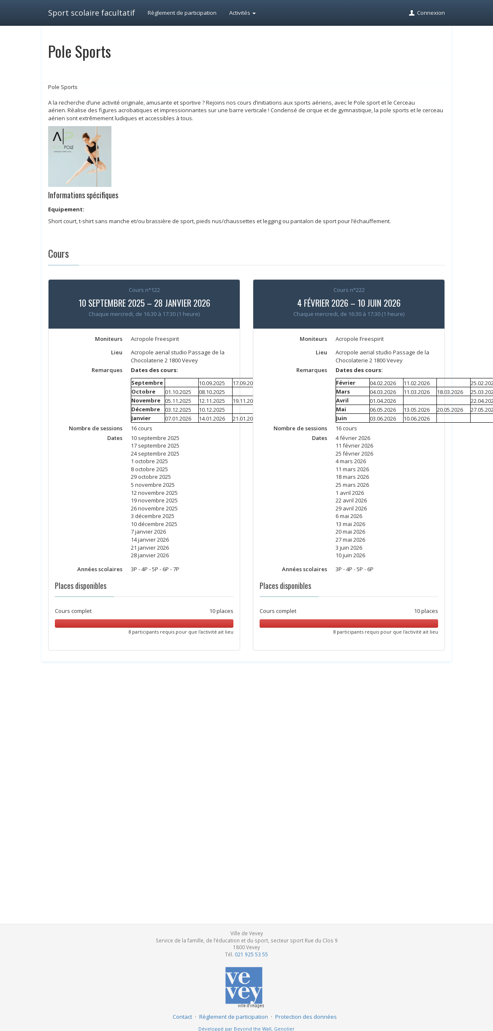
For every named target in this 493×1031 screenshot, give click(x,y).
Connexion (426, 12)
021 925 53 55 (251, 954)
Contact (182, 1016)
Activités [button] (242, 12)
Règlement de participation (182, 12)
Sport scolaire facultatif (91, 13)
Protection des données (306, 1016)
